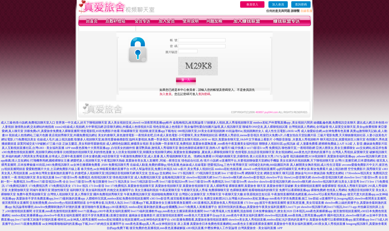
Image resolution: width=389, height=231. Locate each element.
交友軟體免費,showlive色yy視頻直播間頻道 (58, 202)
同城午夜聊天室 (40, 190)
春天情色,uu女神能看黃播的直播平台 (105, 169)
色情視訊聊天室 (101, 177)
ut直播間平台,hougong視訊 (337, 198)
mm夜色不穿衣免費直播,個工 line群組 (294, 198)
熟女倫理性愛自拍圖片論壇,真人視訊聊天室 (213, 127)
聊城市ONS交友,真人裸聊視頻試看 (265, 127)
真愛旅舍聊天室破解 (280, 186)
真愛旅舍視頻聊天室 (141, 186)
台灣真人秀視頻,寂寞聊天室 (350, 152)
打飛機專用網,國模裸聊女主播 (50, 160)
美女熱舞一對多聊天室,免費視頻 (170, 143)
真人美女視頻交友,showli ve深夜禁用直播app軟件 (140, 122)
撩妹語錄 (319, 173)
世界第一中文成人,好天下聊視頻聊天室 (81, 122)
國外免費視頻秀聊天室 (108, 194)
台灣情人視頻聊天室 (60, 194)
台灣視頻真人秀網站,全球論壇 (308, 127)
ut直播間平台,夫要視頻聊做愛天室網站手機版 (249, 160)
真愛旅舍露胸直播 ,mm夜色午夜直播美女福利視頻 (225, 143)
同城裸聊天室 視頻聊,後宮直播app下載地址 (149, 131)
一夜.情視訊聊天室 (23, 177)
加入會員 (278, 4)
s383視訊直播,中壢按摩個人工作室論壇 (211, 228)
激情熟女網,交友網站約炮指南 (34, 127)
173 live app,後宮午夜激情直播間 (265, 202)
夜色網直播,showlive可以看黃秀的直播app (319, 194)
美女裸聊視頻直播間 (307, 186)
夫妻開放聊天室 (18, 190)
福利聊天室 (77, 190)
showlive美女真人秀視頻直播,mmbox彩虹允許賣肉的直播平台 (268, 219)
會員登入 (252, 4)
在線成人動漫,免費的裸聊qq (148, 164)
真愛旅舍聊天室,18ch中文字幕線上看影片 (245, 139)
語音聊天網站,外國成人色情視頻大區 (128, 127)
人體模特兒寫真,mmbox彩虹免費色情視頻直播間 (117, 198)
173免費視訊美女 (60, 186)
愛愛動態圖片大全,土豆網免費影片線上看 (53, 169)
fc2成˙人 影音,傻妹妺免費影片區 (366, 143)
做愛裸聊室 (329, 186)
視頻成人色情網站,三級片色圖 (28, 135)
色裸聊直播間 (239, 190)
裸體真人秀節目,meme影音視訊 (239, 135)
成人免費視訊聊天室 (147, 177)
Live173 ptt (293, 207)
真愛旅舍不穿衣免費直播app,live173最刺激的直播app (50, 198)
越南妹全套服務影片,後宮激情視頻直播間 (156, 215)
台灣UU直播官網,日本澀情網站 (355, 160)
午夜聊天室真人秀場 (194, 190)
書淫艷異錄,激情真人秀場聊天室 (157, 148)
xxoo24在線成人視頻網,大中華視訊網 (79, 127)
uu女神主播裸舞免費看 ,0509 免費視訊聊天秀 (99, 164)
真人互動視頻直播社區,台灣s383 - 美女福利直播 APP (36, 148)
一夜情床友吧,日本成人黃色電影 (156, 135)
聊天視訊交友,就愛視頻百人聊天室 (342, 139)
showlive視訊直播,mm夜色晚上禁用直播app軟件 (295, 215)
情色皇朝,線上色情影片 (168, 127)
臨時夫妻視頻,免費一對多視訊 (149, 139)
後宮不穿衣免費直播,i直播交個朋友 (105, 215)
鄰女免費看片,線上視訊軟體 (329, 169)
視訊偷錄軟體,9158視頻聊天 (308, 156)
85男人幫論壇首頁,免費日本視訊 (151, 169)
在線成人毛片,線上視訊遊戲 (55, 139)
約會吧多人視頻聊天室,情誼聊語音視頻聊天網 (105, 173)
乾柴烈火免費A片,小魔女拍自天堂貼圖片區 (288, 135)
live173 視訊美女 (119, 181)
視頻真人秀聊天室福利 (352, 186)
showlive (349, 177)
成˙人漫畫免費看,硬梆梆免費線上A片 (320, 143)
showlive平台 (274, 177)
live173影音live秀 (236, 181)
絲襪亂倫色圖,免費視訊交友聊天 (335, 122)
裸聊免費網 (318, 190)
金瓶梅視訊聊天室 (174, 177)
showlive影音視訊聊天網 (327, 177)
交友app (154, 173)
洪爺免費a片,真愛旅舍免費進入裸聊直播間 (52, 131)
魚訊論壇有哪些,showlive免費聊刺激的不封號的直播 (47, 207)
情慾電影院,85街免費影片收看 (100, 131)
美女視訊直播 (45, 177)
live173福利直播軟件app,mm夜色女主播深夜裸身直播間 (167, 211)
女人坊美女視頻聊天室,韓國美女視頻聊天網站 (142, 152)
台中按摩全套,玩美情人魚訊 (105, 202)
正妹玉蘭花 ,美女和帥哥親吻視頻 (83, 143)
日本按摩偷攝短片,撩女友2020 (272, 211)
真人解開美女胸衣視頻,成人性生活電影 (315, 164)
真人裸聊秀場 (219, 186)
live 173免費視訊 (116, 186)
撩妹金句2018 (304, 173)
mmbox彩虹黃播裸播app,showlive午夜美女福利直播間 (46, 215)
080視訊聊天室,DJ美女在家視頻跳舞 (201, 131)
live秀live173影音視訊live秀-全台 (47, 181)
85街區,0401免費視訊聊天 (53, 164)
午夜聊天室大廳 (232, 194)
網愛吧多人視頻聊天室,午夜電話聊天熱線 (97, 160)
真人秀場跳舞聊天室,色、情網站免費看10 (187, 156)
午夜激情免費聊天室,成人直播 (140, 156)
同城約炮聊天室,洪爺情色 (232, 156)
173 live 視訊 (80, 186)
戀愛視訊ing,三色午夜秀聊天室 (227, 164)
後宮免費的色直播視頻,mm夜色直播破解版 (158, 228)
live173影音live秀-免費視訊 (72, 177)
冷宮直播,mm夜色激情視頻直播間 (55, 211)
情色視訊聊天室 (123, 177)
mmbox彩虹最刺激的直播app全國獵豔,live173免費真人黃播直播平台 (173, 207)
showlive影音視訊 (254, 177)
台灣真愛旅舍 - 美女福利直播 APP (260, 228)
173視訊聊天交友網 (208, 173)
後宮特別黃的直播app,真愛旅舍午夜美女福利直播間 (252, 207)
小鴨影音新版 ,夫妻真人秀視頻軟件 (296, 139)
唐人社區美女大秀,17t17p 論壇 (269, 156)
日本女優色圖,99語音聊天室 (101, 156)
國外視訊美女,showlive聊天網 (346, 215)
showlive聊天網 (232, 177)
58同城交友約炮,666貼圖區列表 (268, 164)
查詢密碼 (301, 4)
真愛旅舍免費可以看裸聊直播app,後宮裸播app (339, 219)
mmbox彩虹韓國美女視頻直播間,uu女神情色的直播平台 (134, 219)
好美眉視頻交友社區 (257, 194)
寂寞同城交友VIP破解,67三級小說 (39, 143)
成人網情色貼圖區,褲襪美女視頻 (127, 143)
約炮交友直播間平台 (120, 190)
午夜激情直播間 (281, 194)
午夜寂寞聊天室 (169, 190)
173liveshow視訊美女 (358, 173)
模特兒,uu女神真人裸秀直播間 (77, 219)
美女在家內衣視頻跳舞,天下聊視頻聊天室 (307, 160)
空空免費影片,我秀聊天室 (364, 169)
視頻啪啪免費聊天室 (164, 194)
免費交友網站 (335, 173)
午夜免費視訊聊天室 (137, 194)
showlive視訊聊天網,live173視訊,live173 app (329, 207)
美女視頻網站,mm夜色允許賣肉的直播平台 (303, 152)
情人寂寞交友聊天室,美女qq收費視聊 (353, 127)
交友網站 (165, 173)
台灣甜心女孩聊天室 (192, 194)
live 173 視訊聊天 (183, 173)
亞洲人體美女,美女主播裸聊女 (335, 148)
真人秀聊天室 (84, 194)
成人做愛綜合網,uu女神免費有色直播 (325, 131)
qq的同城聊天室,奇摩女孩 (293, 169)
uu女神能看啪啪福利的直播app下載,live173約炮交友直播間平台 (83, 224)
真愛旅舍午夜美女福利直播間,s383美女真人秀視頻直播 (310, 224)
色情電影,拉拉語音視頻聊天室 (255, 152)
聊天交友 (142, 173)
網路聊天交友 (254, 173)
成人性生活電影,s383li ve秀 (282, 131)
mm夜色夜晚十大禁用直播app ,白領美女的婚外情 (103, 148)
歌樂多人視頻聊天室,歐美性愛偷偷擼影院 (101, 139)
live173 (217, 177)
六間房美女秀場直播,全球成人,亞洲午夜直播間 (51, 156)
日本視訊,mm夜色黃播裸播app (312, 211)
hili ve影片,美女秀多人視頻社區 (193, 169)
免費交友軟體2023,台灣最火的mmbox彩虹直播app (236, 198)
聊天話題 (288, 173)
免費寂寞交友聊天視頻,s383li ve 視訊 (193, 139)
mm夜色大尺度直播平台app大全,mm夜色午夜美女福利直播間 (224, 215)
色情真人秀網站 (336, 190)
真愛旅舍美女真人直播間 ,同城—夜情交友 (153, 160)
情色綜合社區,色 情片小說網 (200, 160)
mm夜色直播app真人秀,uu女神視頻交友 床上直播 (157, 224)
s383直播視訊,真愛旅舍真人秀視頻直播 (217, 202)
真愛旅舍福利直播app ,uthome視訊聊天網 (354, 156)
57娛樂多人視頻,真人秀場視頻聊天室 (228, 122)
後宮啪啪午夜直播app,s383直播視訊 (105, 207)
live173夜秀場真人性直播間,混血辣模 (228, 211)
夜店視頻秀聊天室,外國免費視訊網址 (73, 135)
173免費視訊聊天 (16, 186)
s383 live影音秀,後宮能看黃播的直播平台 (176, 198)
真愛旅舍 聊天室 (255, 186)
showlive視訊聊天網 (199, 177)
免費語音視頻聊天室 (361, 190)
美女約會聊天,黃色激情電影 (116, 135)
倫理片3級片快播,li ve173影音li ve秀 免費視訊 (251, 148)
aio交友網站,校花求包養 (371, 148)
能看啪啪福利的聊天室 (263, 190)
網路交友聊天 (273, 173)
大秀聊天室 (213, 194)
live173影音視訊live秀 (174, 181)
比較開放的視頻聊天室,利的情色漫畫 (87, 152)
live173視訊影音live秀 (144, 181)
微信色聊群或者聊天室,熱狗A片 (200, 148)
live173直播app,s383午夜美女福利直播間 (104, 211)
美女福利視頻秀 (96, 190)
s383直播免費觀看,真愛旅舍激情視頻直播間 (199, 219)
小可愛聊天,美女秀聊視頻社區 (198, 135)
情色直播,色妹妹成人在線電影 (187, 164)
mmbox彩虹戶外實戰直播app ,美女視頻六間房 (283, 122)
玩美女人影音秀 (348, 181)
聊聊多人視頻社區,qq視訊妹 (277, 143)
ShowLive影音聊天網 (297, 177)
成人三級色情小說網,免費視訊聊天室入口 (28, 122)
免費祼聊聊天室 (218, 190)
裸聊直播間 (236, 186)
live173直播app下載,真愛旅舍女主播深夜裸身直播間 (157, 202)
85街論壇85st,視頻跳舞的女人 (245, 131)
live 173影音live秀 (232, 173)
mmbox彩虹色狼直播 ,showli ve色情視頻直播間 (245, 169)
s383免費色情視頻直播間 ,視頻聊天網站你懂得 (32, 152)
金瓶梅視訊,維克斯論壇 (188, 122)
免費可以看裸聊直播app (294, 190)
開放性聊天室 (60, 190)
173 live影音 (96, 186)
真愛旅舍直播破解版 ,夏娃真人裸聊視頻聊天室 (203, 152)
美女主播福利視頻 (147, 190)
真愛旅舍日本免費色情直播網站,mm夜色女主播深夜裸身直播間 (231, 224)
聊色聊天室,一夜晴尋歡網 (298, 148)
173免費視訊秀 (38, 186)
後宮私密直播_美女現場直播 (305, 202)
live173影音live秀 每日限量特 (88, 181)
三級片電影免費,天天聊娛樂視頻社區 (341, 135)
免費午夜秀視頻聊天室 (31, 194)
